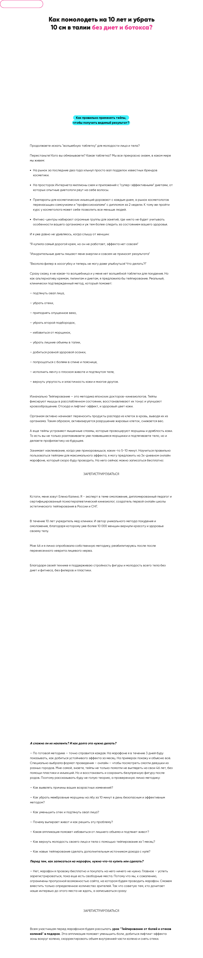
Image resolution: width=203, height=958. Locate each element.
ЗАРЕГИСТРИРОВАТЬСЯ (101, 474)
